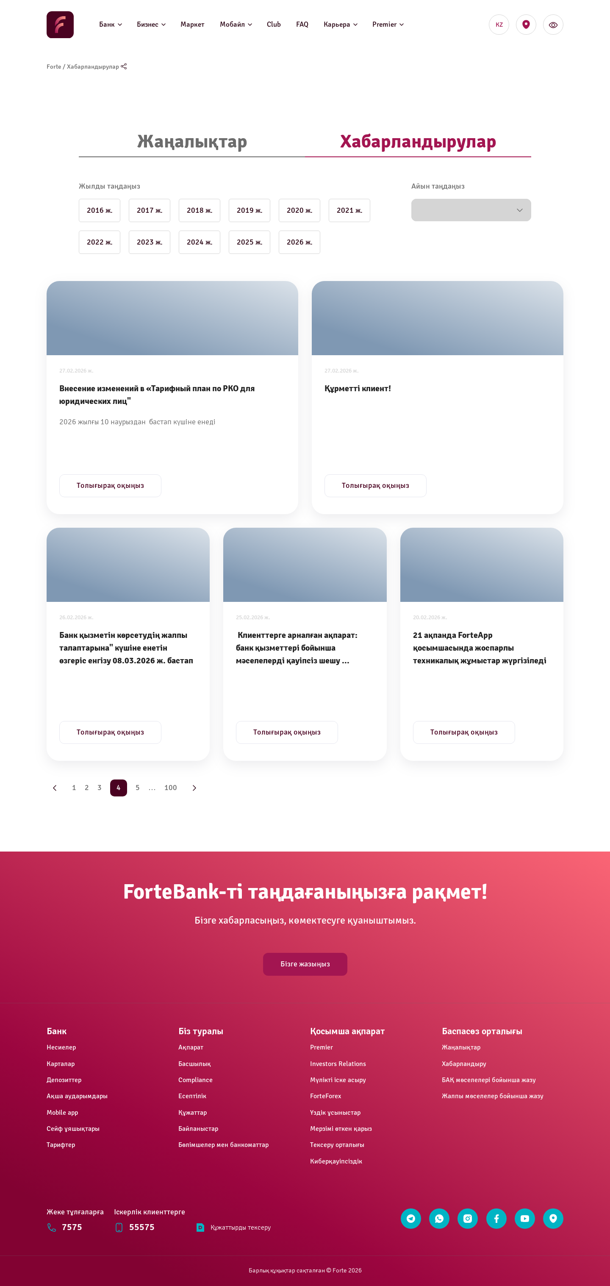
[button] (471, 210)
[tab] (192, 142)
